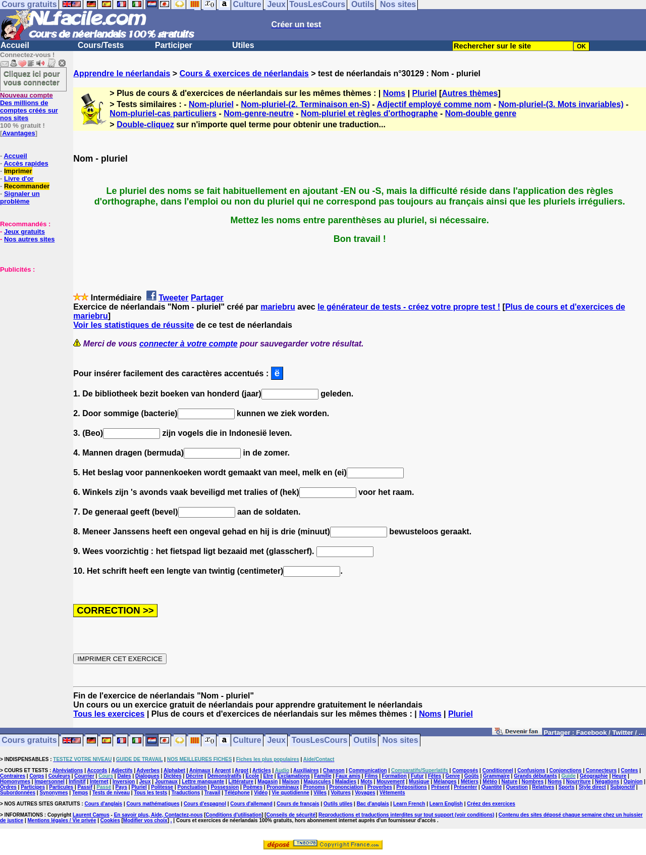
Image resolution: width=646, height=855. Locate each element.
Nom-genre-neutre (259, 113)
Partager (207, 297)
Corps (36, 776)
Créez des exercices (491, 804)
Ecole (252, 776)
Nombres (533, 781)
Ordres (8, 787)
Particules (61, 787)
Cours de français (298, 804)
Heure (619, 776)
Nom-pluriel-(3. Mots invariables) (560, 104)
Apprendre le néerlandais (121, 73)
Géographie (594, 776)
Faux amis (348, 776)
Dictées (173, 776)
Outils (364, 740)
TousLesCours (320, 740)
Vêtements (392, 792)
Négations (607, 781)
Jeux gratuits (24, 231)
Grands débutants (535, 776)
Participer (173, 45)
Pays (121, 787)
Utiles (243, 45)
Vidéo (260, 792)
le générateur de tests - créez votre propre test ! (408, 307)
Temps (80, 792)
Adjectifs (121, 770)
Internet (99, 781)
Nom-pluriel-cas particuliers (163, 113)
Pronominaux (282, 787)
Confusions (531, 770)
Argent (222, 770)
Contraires (12, 776)
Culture (247, 740)
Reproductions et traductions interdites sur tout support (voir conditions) (406, 815)
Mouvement (390, 781)
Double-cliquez (145, 124)
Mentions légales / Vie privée (62, 820)
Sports (567, 787)
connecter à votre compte (188, 343)
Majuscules (317, 781)
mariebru (277, 307)
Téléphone (237, 792)
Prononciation (346, 787)
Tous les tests (150, 792)
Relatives (543, 787)
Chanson (334, 770)
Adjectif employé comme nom (433, 104)
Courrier (84, 776)
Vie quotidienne (290, 792)
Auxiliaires (306, 770)
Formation (394, 776)
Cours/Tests (101, 45)
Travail (212, 792)
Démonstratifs (224, 776)
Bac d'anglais (373, 804)
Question (517, 787)
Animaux (199, 770)
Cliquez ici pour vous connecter (32, 77)
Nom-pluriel (211, 104)
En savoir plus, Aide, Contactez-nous (158, 815)
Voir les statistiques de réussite (133, 325)
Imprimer (18, 171)
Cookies (110, 820)
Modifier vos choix (145, 820)
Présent (440, 787)
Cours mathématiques (153, 804)
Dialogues (147, 776)
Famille (322, 776)
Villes (320, 792)
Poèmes (252, 787)
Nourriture (578, 781)
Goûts (471, 776)
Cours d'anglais (104, 804)
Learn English (446, 804)
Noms (394, 93)
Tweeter (173, 297)
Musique (419, 781)
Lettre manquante (203, 781)
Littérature (241, 781)
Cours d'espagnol (205, 804)
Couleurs (59, 776)
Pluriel (424, 93)
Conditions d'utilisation (234, 815)
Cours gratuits (29, 740)
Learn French (409, 804)
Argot (241, 770)
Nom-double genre (480, 113)
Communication (368, 770)
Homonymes (15, 781)
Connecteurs (601, 770)
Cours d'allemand (251, 804)
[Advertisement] (30, 323)
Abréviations (67, 770)
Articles (261, 770)
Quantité (491, 787)
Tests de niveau (111, 792)
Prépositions (411, 787)
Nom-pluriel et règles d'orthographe (369, 113)
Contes (629, 770)
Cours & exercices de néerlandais (244, 73)
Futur (417, 776)
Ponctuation (192, 787)
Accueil (15, 45)
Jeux (276, 740)
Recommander (26, 186)
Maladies (345, 781)
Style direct (592, 787)
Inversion (124, 781)
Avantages (18, 133)
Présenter (465, 787)
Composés (465, 770)
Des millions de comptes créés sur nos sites (29, 106)
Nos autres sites (29, 239)
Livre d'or (19, 178)
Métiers (469, 781)
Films (371, 776)
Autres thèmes (470, 93)
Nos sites (400, 740)
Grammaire (496, 776)
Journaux (166, 781)
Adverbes (148, 770)
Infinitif (77, 781)
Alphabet (174, 770)
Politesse (162, 787)
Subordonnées (17, 792)
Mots (366, 781)
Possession (225, 787)
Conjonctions (566, 770)
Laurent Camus (91, 815)
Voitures (341, 792)
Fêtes (434, 776)
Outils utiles (338, 804)
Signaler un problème (20, 197)
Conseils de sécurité (290, 815)
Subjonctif (622, 787)
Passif (85, 787)
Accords (97, 770)
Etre (268, 776)
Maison (290, 781)
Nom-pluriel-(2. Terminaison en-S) (305, 104)
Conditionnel (497, 770)
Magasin (267, 781)
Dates (124, 776)
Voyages (365, 792)
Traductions (186, 792)
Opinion (632, 781)
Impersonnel (49, 781)
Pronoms (314, 787)
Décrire (194, 776)
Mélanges (445, 781)
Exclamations (293, 776)
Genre (453, 776)
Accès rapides (26, 163)
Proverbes (379, 787)
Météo (489, 781)
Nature (510, 781)
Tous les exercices (108, 714)
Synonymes (53, 792)
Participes (33, 787)
